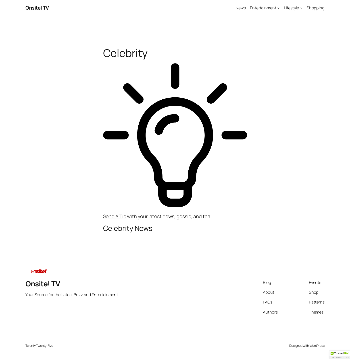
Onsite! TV (37, 7)
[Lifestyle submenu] (301, 8)
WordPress (317, 345)
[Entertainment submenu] (278, 8)
